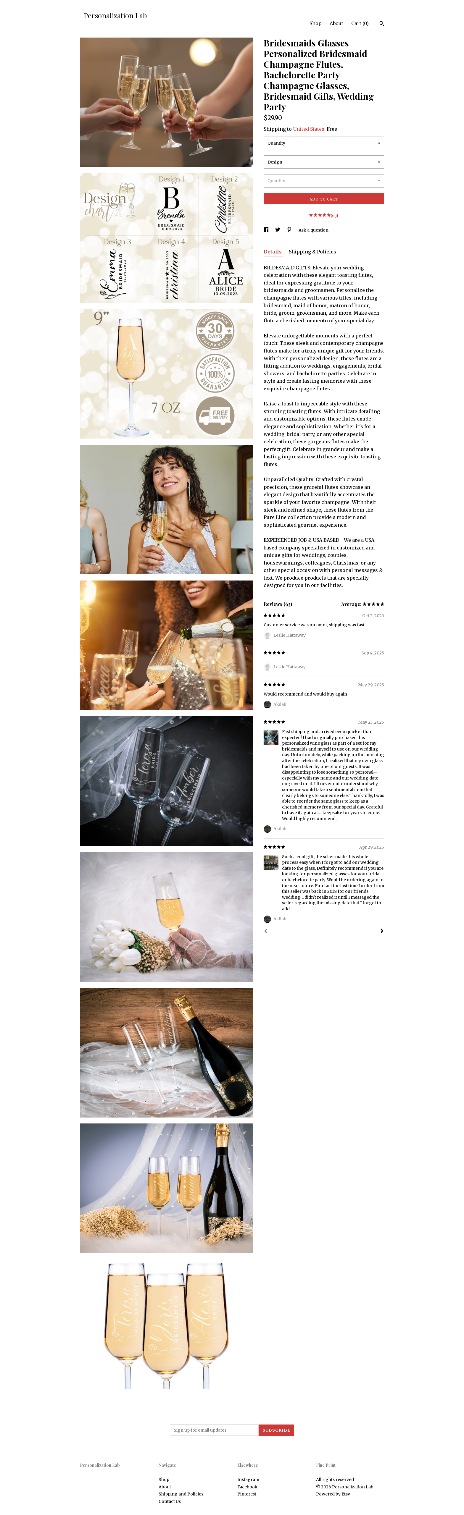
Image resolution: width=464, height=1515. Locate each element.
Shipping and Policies (181, 1494)
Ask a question (313, 230)
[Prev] (266, 932)
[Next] (382, 931)
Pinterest (246, 1494)
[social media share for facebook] (266, 230)
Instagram (248, 1479)
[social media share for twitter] (278, 230)
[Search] (382, 24)
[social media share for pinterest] (290, 230)
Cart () (360, 23)
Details (273, 252)
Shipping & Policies (312, 252)
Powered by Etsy (333, 1494)
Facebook (247, 1487)
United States (308, 129)
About (336, 23)
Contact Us (170, 1501)
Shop (316, 23)
